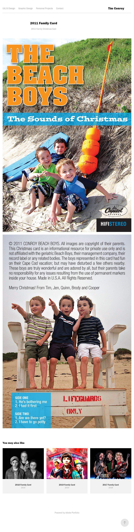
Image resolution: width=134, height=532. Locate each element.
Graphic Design (25, 8)
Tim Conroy (116, 8)
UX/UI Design (9, 8)
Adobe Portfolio (72, 512)
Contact (59, 8)
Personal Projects (44, 8)
